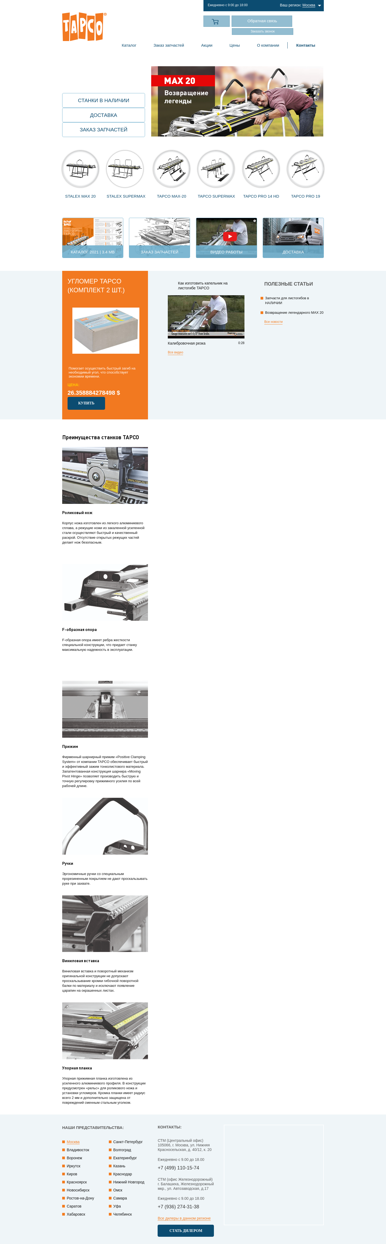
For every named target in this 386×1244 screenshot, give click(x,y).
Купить (86, 403)
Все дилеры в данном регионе (184, 1218)
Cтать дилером (185, 1231)
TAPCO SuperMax (216, 196)
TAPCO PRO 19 (305, 196)
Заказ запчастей (104, 129)
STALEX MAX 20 (80, 196)
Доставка (103, 115)
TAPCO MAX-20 (171, 196)
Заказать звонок (263, 31)
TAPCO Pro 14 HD (261, 196)
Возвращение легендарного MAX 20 (294, 313)
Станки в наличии (103, 100)
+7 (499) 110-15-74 (153, 22)
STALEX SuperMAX (126, 196)
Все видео (175, 352)
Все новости (273, 322)
